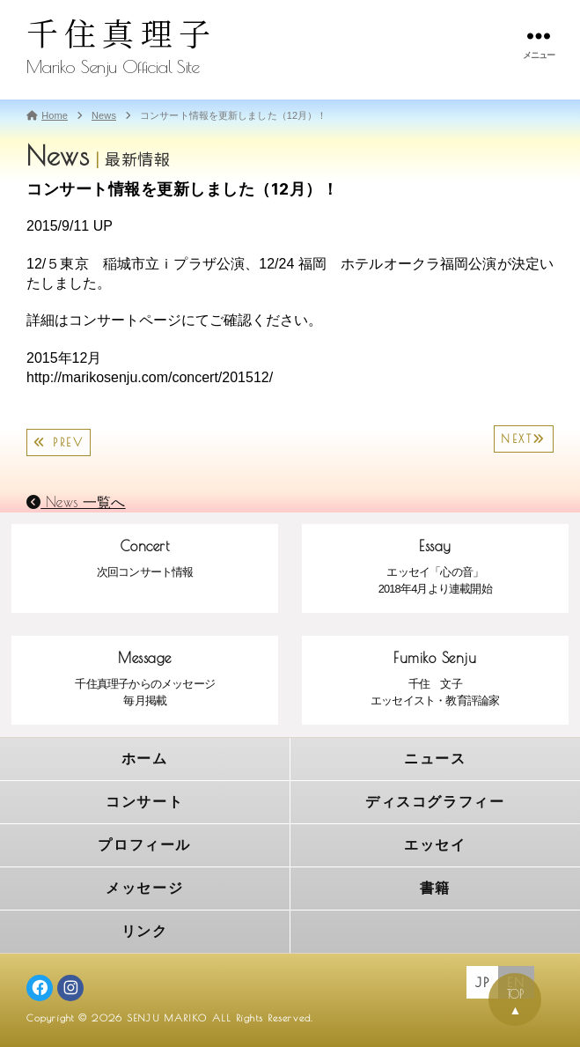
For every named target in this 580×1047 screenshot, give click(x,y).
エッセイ (435, 844)
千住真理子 (121, 32)
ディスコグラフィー (434, 801)
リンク (144, 931)
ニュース (435, 758)
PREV (58, 442)
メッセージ (144, 888)
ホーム (144, 758)
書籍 (435, 888)
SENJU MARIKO (167, 1017)
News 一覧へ (76, 502)
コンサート (144, 801)
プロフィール (144, 844)
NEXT (524, 439)
